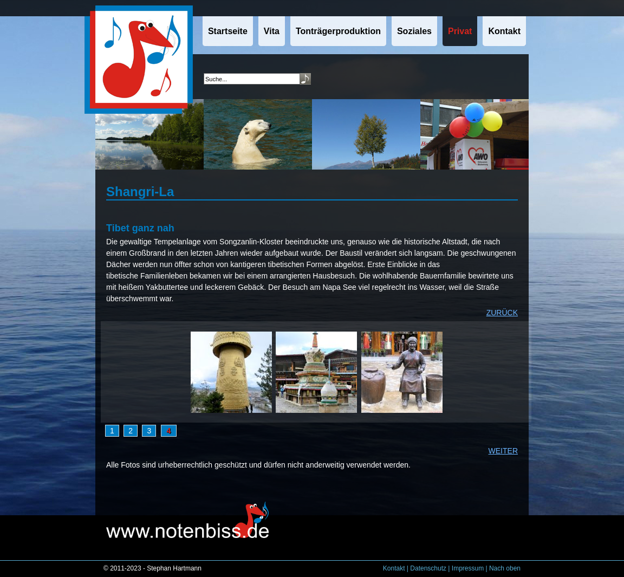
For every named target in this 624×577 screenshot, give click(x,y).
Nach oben (505, 568)
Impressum (468, 568)
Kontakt (394, 568)
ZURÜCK (502, 312)
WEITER (503, 450)
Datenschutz (428, 568)
